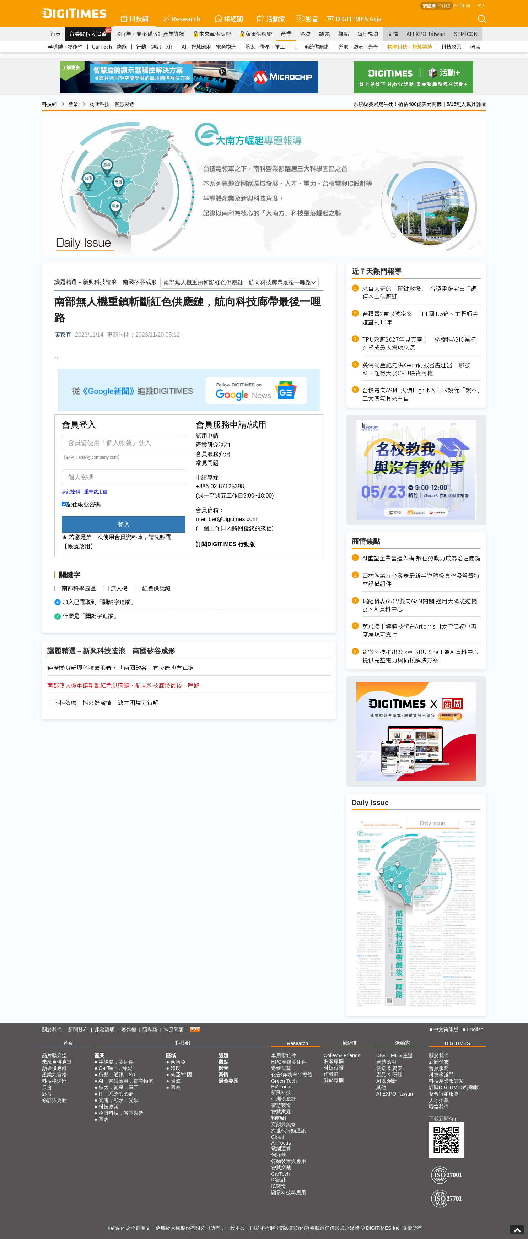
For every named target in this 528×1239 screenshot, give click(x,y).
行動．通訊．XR (154, 46)
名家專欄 (334, 1061)
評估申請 (461, 5)
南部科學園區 (79, 588)
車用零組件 (283, 1055)
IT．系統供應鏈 (311, 46)
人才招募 (439, 1100)
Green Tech (284, 1081)
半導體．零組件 (65, 46)
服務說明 (105, 1029)
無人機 (119, 588)
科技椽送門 (54, 1081)
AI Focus (281, 1143)
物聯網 (278, 1118)
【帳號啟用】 (79, 546)
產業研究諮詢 (213, 445)
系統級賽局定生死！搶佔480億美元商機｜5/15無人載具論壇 (420, 104)
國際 (176, 1081)
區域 (305, 33)
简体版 (443, 5)
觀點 (343, 33)
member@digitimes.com (226, 519)
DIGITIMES (457, 1043)
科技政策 (451, 46)
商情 (392, 33)
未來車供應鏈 (212, 33)
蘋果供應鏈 (255, 33)
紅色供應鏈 (156, 588)
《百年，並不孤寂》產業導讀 (149, 33)
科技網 (134, 18)
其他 (381, 1087)
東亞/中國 (181, 1074)
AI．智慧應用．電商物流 (209, 46)
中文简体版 (445, 1029)
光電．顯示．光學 (358, 46)
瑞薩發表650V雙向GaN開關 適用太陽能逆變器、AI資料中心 (419, 605)
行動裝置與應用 (288, 1161)
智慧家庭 (281, 1111)
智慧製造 (281, 1105)
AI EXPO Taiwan (425, 33)
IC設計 (278, 1180)
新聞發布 (78, 1029)
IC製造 (278, 1186)
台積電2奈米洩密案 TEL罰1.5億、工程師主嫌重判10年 (420, 318)
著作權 (128, 1029)
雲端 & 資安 (389, 1068)
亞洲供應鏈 (283, 1099)
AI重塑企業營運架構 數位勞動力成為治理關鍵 (421, 558)
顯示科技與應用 (288, 1192)
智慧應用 (386, 1062)
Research (182, 18)
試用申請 (207, 436)
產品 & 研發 (389, 1074)
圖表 (475, 46)
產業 (286, 33)
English (475, 1029)
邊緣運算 (281, 1068)
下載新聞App (443, 1118)
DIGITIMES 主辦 (394, 1055)
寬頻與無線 (283, 1124)
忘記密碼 (71, 491)
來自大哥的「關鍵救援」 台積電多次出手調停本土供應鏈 (419, 292)
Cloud (277, 1137)
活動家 (271, 18)
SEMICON (466, 33)
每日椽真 (368, 33)
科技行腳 (334, 1067)
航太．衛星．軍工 (265, 46)
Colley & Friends (342, 1055)
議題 (324, 33)
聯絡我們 (439, 1106)
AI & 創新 (386, 1081)
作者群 (331, 1074)
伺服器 (278, 1155)
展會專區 (228, 1081)
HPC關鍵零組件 (289, 1062)
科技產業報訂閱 (446, 1081)
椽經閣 (229, 18)
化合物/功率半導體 (291, 1074)
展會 (47, 1087)
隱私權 (149, 1029)
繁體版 (429, 5)
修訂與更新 (54, 1100)
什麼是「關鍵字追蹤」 (91, 616)
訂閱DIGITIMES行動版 (454, 1087)
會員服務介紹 (213, 454)
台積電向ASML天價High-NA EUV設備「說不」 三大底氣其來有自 (421, 394)
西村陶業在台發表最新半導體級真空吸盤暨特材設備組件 (421, 579)
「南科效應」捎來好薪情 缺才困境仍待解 (103, 703)
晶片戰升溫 (54, 1055)
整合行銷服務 (444, 1094)
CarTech (280, 1174)
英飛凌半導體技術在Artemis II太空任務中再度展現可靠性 (419, 630)
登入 (481, 5)
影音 (306, 18)
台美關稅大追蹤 (90, 32)
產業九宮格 (54, 1074)
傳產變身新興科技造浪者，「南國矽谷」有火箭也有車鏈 (120, 668)
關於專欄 (334, 1080)
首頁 (55, 33)
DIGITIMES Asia (354, 18)
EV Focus (282, 1086)
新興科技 (281, 1092)
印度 (176, 1068)
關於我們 (52, 1029)
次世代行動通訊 (288, 1131)
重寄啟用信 (95, 491)
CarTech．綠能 (109, 46)
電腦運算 (281, 1148)
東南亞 (178, 1062)
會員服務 (439, 1068)
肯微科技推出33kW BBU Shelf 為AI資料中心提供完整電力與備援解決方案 (420, 656)
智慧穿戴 (281, 1167)
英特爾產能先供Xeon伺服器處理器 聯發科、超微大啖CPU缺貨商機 (416, 369)
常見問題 (207, 463)
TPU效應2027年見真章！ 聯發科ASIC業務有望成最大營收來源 (419, 343)
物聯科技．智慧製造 (409, 46)
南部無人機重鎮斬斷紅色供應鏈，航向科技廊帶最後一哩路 (123, 685)
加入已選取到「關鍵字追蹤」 (99, 602)
